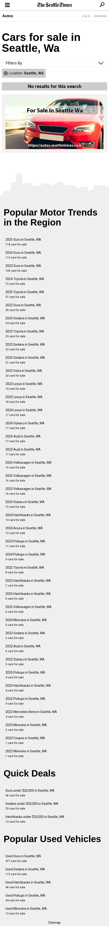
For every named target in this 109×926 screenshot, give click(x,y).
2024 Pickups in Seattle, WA (25, 557)
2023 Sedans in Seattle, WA (25, 347)
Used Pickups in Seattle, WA (25, 898)
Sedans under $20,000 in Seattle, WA (31, 806)
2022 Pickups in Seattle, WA (25, 701)
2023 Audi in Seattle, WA (23, 452)
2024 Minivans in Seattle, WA (26, 622)
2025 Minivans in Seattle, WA (26, 727)
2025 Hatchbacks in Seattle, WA (28, 596)
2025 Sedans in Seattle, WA (25, 360)
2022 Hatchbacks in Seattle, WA (28, 583)
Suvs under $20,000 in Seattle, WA (29, 793)
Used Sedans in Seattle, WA (25, 871)
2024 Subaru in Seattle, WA (25, 425)
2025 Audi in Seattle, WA (23, 439)
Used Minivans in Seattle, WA (26, 911)
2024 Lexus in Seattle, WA (23, 412)
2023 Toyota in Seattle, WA (24, 334)
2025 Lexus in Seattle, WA (23, 399)
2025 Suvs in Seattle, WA (23, 242)
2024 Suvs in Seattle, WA (23, 255)
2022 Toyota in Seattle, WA (24, 570)
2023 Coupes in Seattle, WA (25, 740)
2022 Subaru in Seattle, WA (25, 662)
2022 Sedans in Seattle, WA (25, 635)
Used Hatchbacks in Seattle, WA (28, 885)
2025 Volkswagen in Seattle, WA (28, 478)
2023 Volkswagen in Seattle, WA (28, 491)
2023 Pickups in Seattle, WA (25, 543)
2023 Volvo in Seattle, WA (23, 373)
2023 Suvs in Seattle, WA (23, 268)
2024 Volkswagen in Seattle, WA (28, 465)
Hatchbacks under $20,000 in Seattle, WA (34, 819)
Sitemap (54, 922)
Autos (7, 16)
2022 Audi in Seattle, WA (23, 648)
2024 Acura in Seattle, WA (24, 530)
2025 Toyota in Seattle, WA (24, 294)
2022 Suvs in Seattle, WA (23, 307)
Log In (86, 16)
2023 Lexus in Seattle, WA (23, 386)
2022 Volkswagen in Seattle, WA (28, 609)
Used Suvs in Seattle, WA (23, 858)
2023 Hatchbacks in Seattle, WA (28, 688)
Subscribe (100, 16)
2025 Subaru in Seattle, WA (25, 504)
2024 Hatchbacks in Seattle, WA (28, 517)
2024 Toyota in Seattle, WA (24, 281)
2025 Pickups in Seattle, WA (25, 675)
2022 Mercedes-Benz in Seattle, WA (31, 714)
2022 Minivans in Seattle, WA (26, 753)
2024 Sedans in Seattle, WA (25, 320)
